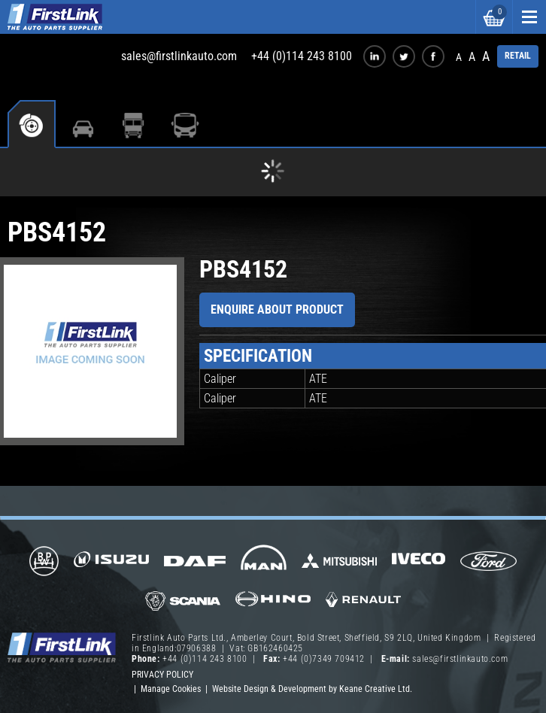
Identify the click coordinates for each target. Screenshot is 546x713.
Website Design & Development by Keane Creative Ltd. (312, 689)
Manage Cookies (171, 689)
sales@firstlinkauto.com (179, 56)
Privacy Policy (162, 674)
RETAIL (518, 55)
